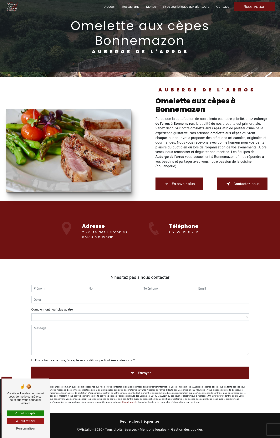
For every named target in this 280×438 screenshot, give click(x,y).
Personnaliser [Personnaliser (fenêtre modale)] (25, 428)
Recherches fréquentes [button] (140, 421)
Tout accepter (25, 413)
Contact (222, 6)
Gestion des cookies (187, 429)
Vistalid (86, 429)
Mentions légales (153, 429)
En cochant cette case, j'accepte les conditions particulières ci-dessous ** (85, 354)
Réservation (255, 6)
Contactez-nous (242, 184)
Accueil (109, 6)
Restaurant (130, 6)
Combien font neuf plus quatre (52, 304)
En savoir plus (179, 184)
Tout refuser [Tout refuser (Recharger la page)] (25, 421)
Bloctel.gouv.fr (129, 396)
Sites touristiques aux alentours (186, 6)
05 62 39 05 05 (184, 238)
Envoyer (144, 367)
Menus (151, 6)
